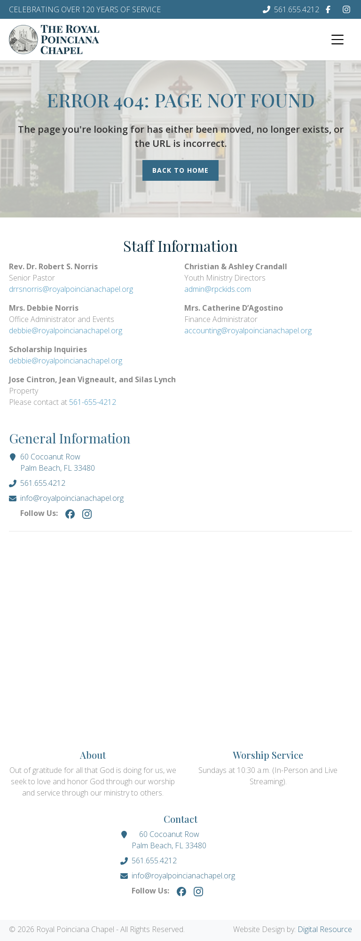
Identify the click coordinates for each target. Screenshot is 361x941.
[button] (336, 39)
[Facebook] (328, 9)
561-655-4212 (92, 402)
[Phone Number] (291, 9)
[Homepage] (54, 39)
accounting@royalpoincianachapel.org (248, 330)
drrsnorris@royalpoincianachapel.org (71, 289)
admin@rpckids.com (217, 289)
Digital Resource (325, 929)
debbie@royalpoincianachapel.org (65, 330)
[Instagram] (346, 9)
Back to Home (180, 170)
